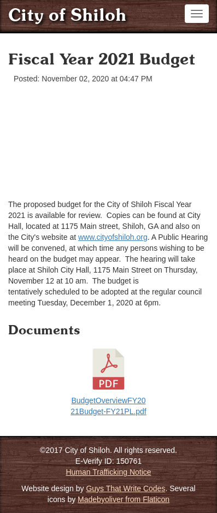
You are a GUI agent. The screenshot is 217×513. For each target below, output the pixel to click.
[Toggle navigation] (197, 13)
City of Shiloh (67, 16)
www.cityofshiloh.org (113, 237)
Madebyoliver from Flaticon (123, 499)
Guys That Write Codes (125, 488)
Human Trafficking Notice (108, 472)
